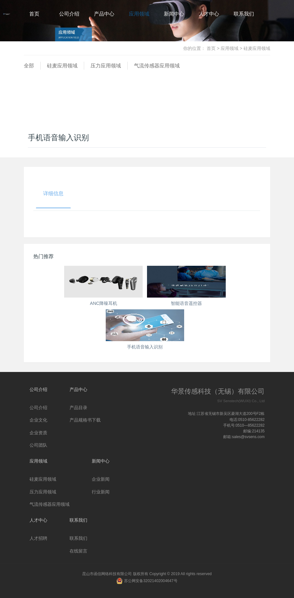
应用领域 (139, 14)
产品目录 (78, 407)
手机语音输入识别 (145, 346)
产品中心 (104, 14)
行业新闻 (101, 491)
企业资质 (38, 432)
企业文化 (38, 420)
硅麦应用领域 (62, 65)
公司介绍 (69, 14)
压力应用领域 (105, 65)
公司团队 (38, 445)
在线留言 (78, 550)
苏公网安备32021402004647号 (150, 581)
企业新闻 (101, 479)
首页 (34, 14)
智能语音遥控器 (186, 303)
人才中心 (209, 14)
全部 (29, 65)
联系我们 (244, 14)
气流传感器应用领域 (157, 65)
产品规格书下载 (85, 420)
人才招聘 (38, 538)
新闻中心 (174, 14)
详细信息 (53, 193)
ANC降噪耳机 (103, 303)
